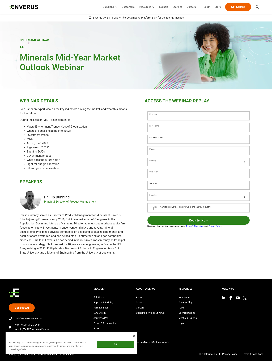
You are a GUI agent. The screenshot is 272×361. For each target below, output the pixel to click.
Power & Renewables (105, 323)
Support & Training (103, 302)
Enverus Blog (185, 302)
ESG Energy (100, 312)
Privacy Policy (229, 354)
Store (96, 328)
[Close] (134, 336)
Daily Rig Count (186, 312)
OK (115, 344)
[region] (71, 343)
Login (181, 323)
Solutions (99, 297)
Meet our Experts (187, 318)
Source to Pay (101, 318)
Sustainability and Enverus (150, 312)
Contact (140, 302)
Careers (140, 307)
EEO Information (208, 354)
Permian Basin (101, 307)
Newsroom (184, 297)
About (139, 297)
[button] (257, 7)
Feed (181, 307)
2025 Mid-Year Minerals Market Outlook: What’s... (144, 342)
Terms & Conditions (253, 354)
